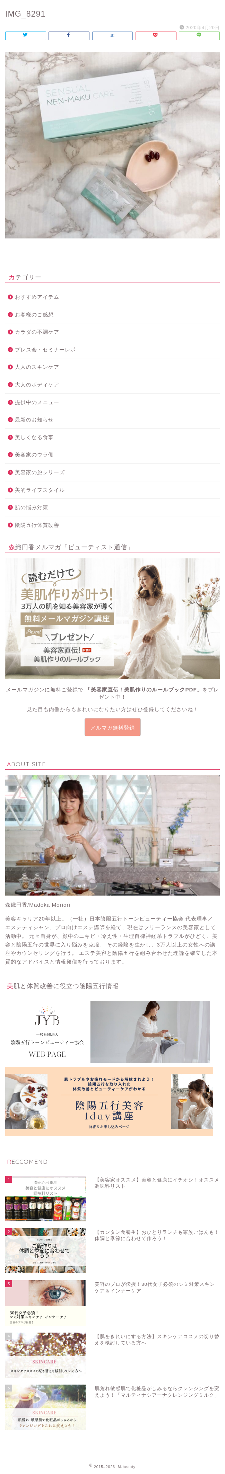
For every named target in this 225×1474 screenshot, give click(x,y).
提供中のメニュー (37, 402)
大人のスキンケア (37, 367)
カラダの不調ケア (37, 332)
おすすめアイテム (37, 297)
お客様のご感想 (34, 314)
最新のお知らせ (34, 419)
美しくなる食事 (34, 437)
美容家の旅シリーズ (40, 472)
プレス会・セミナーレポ (45, 349)
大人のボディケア (37, 384)
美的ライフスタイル (40, 490)
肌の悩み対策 (31, 507)
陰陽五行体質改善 (37, 525)
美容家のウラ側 (34, 454)
